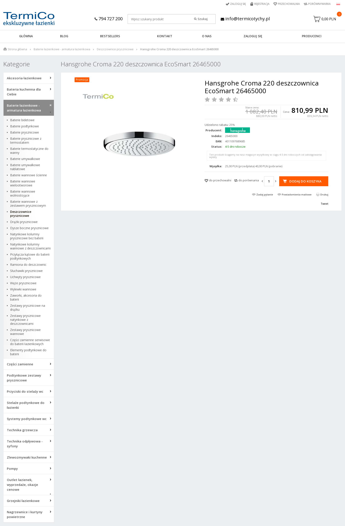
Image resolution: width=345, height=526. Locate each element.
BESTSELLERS (110, 36)
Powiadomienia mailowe (297, 194)
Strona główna (17, 49)
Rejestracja (262, 4)
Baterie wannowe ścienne (28, 175)
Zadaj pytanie (264, 194)
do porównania (249, 180)
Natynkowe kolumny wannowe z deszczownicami (30, 246)
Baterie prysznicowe (24, 132)
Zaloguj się (238, 4)
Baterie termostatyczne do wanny (29, 151)
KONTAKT (164, 36)
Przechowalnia (289, 4)
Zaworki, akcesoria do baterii (26, 297)
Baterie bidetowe (22, 120)
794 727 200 (109, 19)
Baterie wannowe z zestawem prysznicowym (28, 204)
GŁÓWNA (26, 36)
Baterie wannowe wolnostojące (22, 193)
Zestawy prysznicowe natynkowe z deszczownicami (25, 320)
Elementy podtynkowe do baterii (28, 352)
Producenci (311, 36)
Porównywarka (319, 4)
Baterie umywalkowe (25, 159)
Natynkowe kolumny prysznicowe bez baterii (26, 236)
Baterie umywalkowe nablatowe (25, 167)
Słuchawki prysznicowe (26, 271)
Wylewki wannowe (23, 289)
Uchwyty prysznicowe (25, 277)
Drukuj (324, 194)
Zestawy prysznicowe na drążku (27, 308)
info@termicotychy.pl (245, 19)
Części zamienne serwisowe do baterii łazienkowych (30, 342)
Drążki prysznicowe (24, 222)
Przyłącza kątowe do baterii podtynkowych (30, 256)
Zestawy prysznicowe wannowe (25, 332)
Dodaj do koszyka (305, 181)
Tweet (324, 204)
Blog (64, 36)
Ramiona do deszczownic (28, 265)
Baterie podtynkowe (24, 126)
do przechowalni (220, 180)
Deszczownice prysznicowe (115, 49)
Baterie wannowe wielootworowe (22, 183)
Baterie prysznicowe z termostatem (25, 141)
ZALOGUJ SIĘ (253, 36)
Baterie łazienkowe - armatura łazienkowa (62, 49)
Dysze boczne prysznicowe (29, 228)
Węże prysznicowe (23, 283)
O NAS (206, 36)
